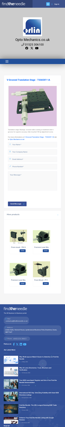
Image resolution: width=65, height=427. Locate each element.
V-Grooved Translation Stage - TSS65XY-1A (39, 137)
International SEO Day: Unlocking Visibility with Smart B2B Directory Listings (39, 394)
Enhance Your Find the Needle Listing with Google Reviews (36, 419)
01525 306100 (32, 44)
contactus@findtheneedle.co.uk (17, 321)
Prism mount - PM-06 (18, 247)
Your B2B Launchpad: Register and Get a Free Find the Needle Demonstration (38, 381)
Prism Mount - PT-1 (41, 280)
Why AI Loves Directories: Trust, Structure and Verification (35, 369)
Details (22, 250)
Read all (8, 426)
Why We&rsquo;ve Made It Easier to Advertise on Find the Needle (39, 358)
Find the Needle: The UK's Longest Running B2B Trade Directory (38, 406)
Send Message (17, 204)
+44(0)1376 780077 (20, 338)
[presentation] (22, 196)
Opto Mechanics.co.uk (32, 40)
